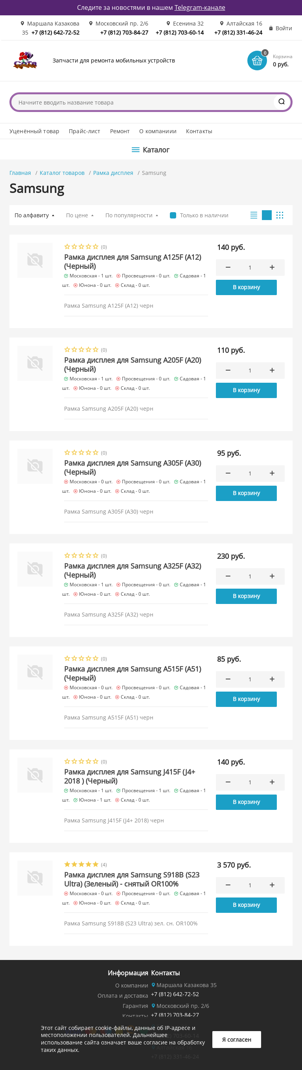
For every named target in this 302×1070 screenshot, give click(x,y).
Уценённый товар (34, 131)
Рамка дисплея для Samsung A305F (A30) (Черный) (132, 467)
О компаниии (158, 131)
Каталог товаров (62, 172)
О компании (131, 985)
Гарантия (135, 1005)
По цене (77, 215)
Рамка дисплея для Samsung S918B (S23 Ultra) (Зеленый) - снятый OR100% (131, 879)
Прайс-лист (84, 131)
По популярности (129, 215)
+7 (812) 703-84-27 (124, 32)
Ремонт (120, 131)
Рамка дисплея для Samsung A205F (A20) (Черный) (132, 364)
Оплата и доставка (123, 995)
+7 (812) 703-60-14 (180, 32)
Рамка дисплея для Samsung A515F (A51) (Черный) (132, 673)
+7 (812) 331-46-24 (238, 32)
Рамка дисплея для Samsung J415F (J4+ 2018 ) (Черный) (129, 776)
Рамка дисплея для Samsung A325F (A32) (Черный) (132, 570)
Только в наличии (204, 215)
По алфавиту (32, 215)
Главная (20, 172)
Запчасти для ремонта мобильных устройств (114, 60)
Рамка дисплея (113, 172)
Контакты (199, 131)
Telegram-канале (200, 7)
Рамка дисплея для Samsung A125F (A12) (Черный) (132, 261)
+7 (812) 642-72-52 (55, 32)
